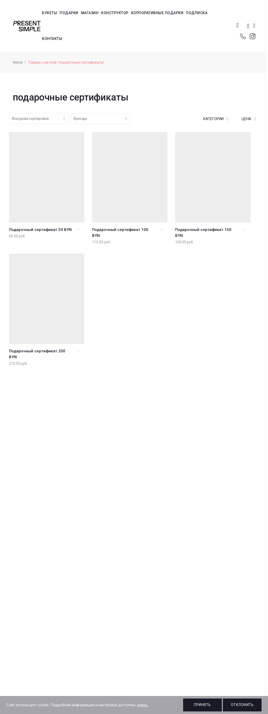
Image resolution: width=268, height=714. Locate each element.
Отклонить (242, 705)
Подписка (196, 13)
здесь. (142, 705)
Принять (202, 705)
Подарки (69, 13)
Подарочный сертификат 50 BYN (40, 229)
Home (18, 62)
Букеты (49, 13)
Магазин (90, 13)
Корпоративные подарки (157, 13)
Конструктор (114, 13)
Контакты (52, 39)
